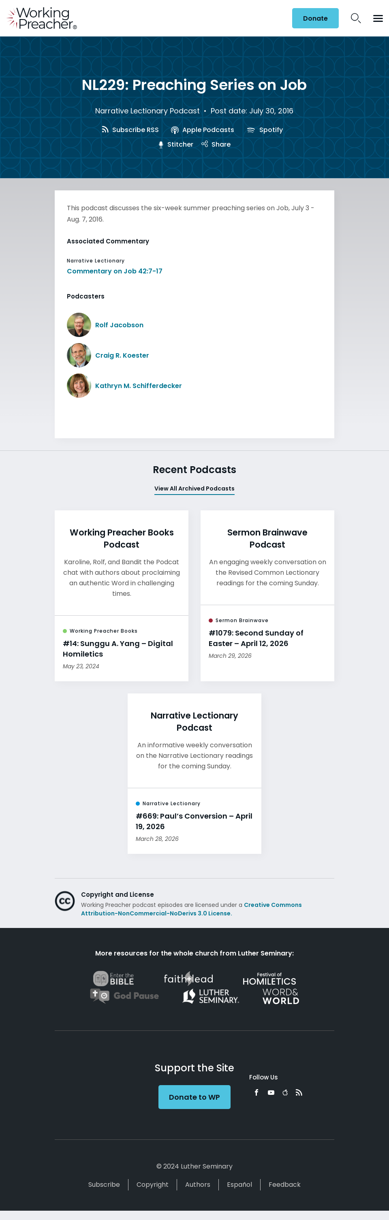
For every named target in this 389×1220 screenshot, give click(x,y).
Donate (315, 18)
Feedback (285, 1184)
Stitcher (175, 144)
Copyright (153, 1184)
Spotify (264, 129)
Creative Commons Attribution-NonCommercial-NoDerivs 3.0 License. (191, 909)
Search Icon (356, 18)
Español (239, 1184)
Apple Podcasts (202, 129)
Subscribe (104, 1184)
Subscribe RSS (130, 129)
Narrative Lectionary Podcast (147, 111)
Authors (197, 1184)
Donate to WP (194, 1097)
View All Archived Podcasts (194, 488)
